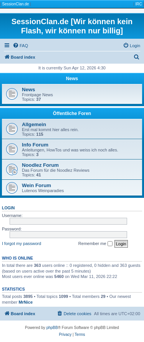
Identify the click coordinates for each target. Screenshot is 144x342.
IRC (138, 4)
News (72, 78)
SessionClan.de (15, 4)
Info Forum (35, 145)
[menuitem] (20, 45)
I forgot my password (21, 243)
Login (8, 208)
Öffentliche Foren (72, 113)
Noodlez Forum (40, 165)
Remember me (95, 244)
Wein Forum (36, 185)
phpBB (52, 328)
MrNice (25, 302)
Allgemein (34, 124)
